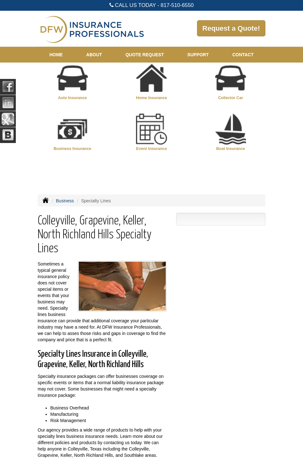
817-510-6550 (177, 5)
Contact (242, 54)
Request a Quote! (231, 28)
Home (56, 54)
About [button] (94, 54)
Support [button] (198, 54)
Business (65, 200)
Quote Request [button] (145, 54)
